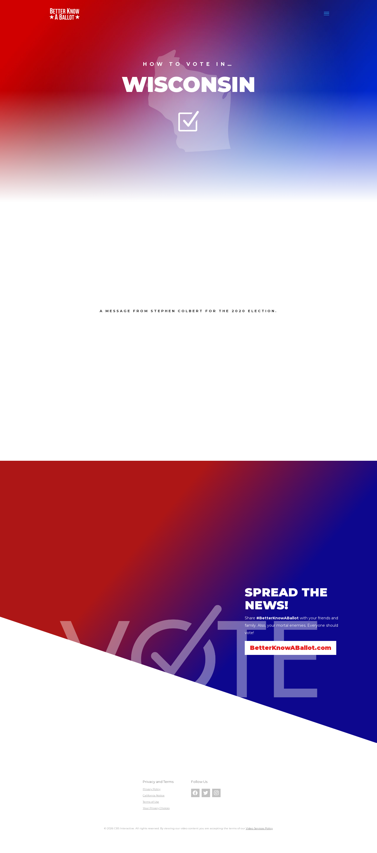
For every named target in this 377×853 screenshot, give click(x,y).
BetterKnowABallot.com (291, 647)
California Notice (154, 795)
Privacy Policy (151, 789)
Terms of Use (151, 801)
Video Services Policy (259, 828)
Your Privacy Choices (156, 808)
